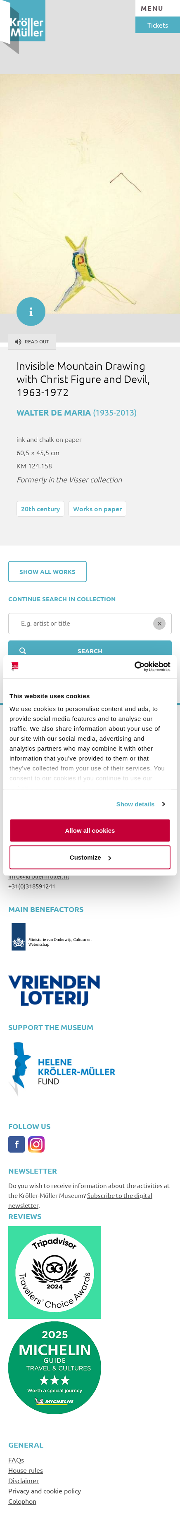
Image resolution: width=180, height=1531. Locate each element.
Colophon (22, 1501)
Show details (135, 804)
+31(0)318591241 (31, 886)
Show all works (47, 571)
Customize (90, 857)
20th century (40, 508)
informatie (27, 307)
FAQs (16, 1459)
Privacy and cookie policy (44, 1490)
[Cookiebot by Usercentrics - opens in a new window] (134, 667)
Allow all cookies (90, 830)
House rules (25, 1470)
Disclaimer (23, 1480)
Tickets (157, 25)
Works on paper (97, 508)
